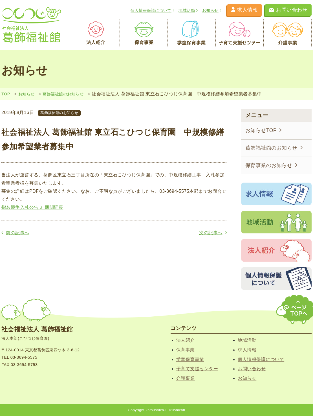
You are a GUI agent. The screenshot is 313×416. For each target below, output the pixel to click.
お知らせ (211, 10)
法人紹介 (96, 33)
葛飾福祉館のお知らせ (63, 94)
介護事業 (288, 33)
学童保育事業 (192, 33)
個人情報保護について (152, 10)
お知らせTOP (263, 130)
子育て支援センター (240, 33)
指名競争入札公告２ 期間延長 (32, 207)
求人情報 (244, 10)
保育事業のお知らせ (271, 165)
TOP (5, 94)
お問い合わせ (288, 10)
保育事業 (144, 33)
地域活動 (188, 10)
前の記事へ (15, 232)
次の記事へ (213, 232)
